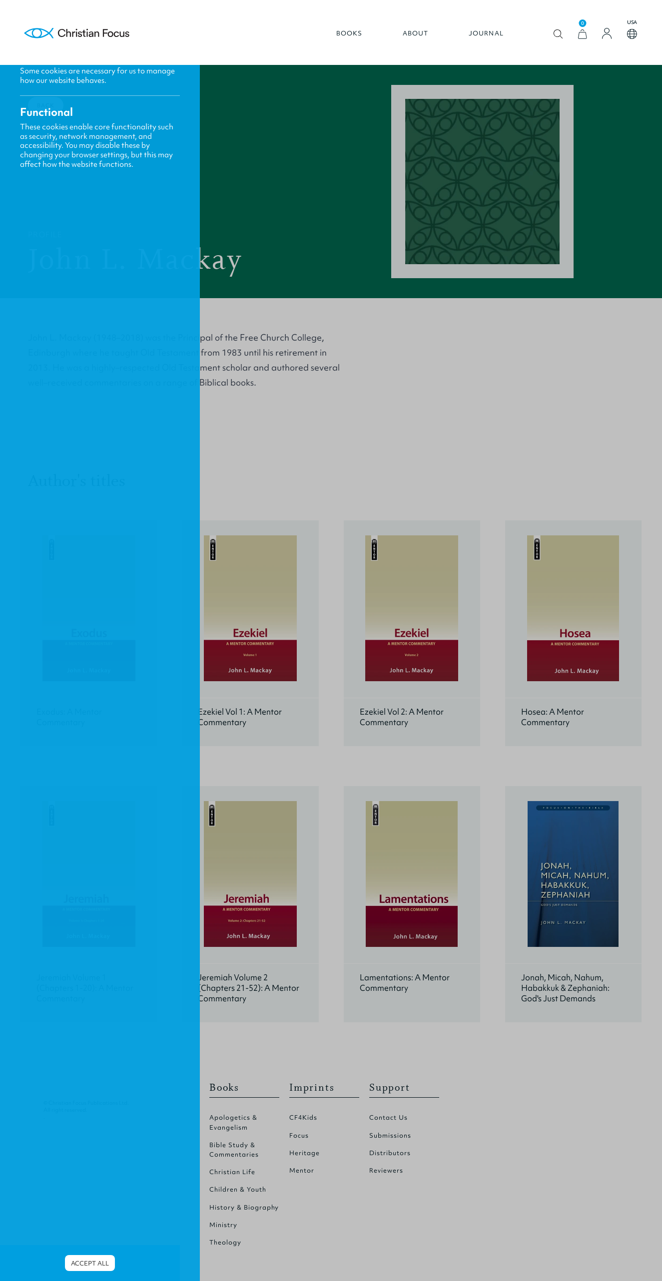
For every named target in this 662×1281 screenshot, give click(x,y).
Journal (486, 33)
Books (349, 33)
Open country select (632, 34)
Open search (558, 34)
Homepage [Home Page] (77, 33)
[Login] (607, 33)
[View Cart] (582, 34)
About (416, 33)
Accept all (90, 1263)
